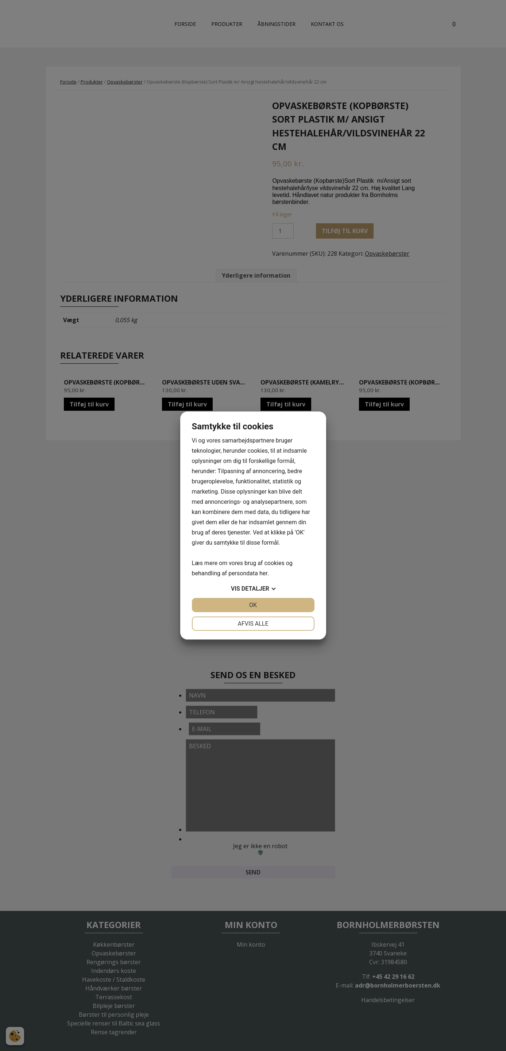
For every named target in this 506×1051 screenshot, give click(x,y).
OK (253, 605)
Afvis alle (252, 623)
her (263, 573)
